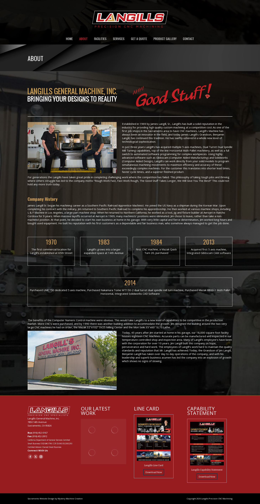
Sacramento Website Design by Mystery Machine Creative (55, 498)
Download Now (153, 472)
